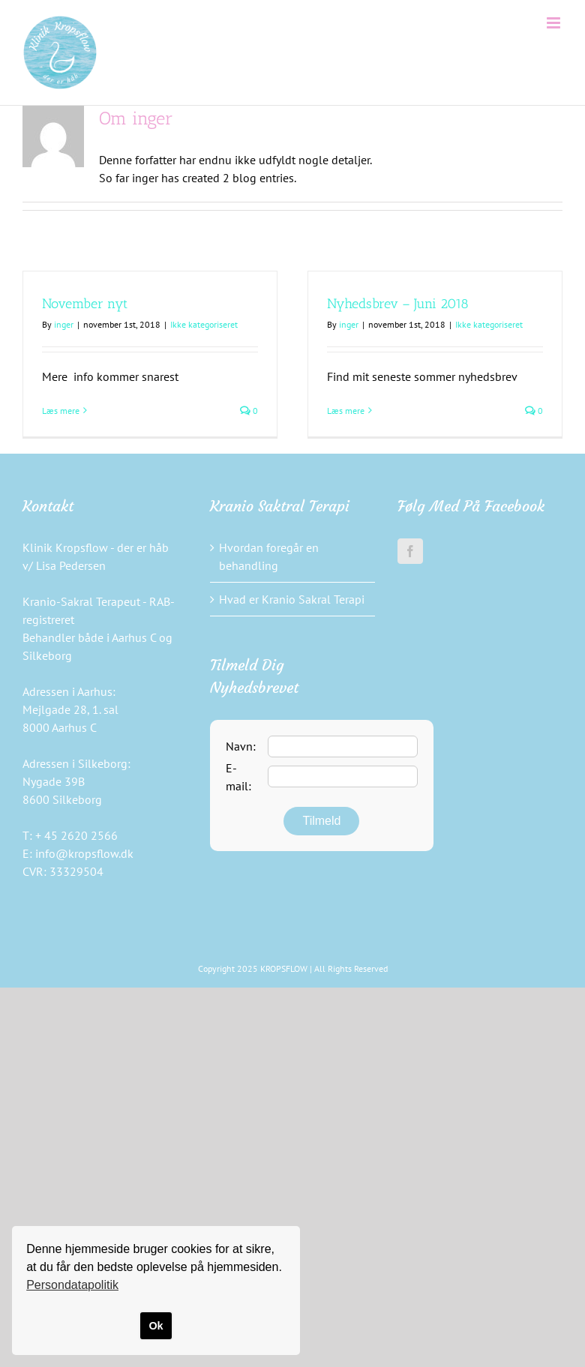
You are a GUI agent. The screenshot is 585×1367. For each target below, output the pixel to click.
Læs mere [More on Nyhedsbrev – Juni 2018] (345, 410)
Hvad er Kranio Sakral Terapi (291, 599)
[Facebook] (410, 551)
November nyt (85, 303)
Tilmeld (321, 820)
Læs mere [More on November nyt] (61, 410)
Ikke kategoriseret (204, 324)
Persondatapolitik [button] (72, 1285)
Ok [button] (155, 1326)
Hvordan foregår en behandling (269, 556)
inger (64, 324)
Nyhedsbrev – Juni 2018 (398, 303)
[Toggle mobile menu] (554, 23)
